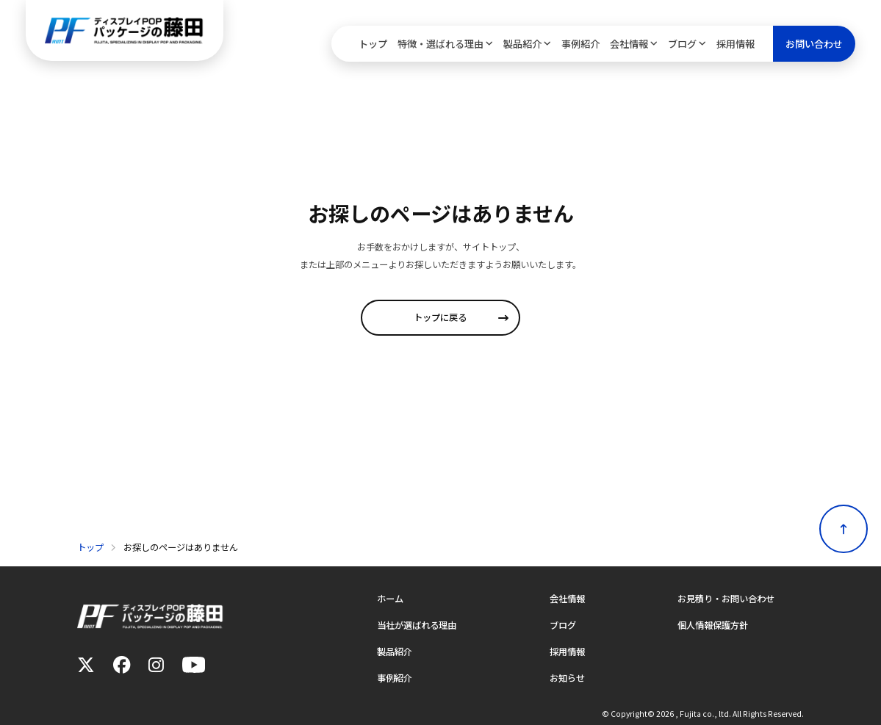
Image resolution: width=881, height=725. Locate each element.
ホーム (390, 598)
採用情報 (735, 44)
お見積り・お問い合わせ (725, 598)
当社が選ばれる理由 (416, 625)
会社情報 (629, 44)
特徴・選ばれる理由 (440, 44)
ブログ (682, 44)
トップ (373, 44)
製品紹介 (522, 44)
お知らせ (567, 678)
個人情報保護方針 (712, 625)
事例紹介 (580, 44)
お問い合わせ (814, 44)
